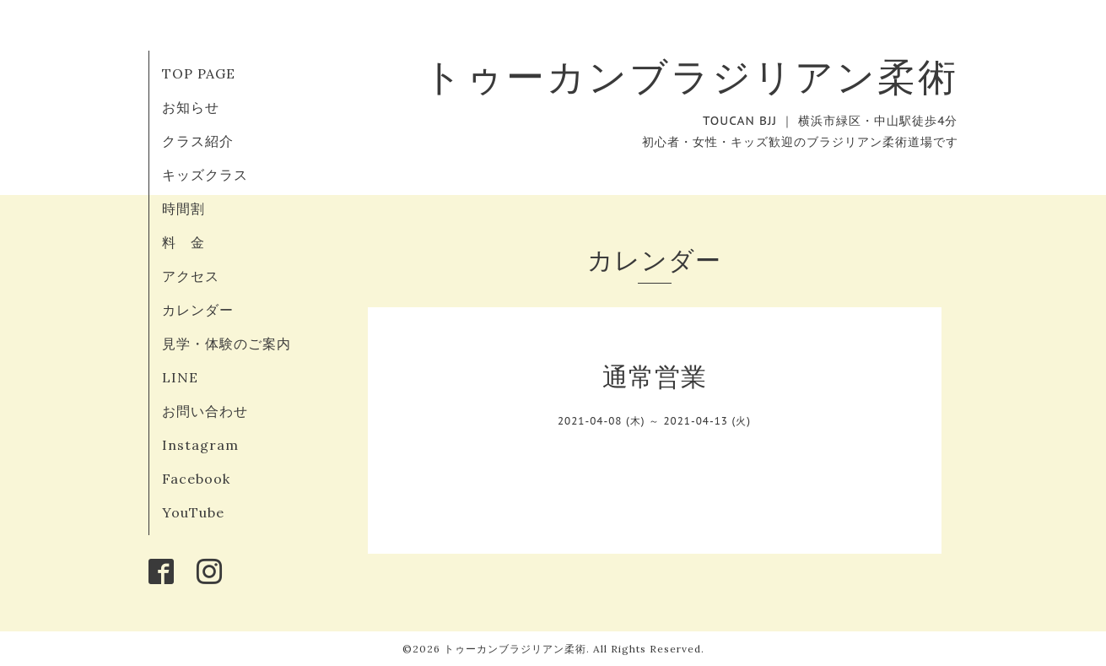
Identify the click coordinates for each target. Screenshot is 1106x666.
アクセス (190, 276)
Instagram (200, 444)
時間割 (183, 208)
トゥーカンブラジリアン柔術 (691, 76)
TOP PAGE (198, 73)
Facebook (196, 478)
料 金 (183, 242)
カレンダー (198, 309)
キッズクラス (205, 174)
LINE (180, 377)
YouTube (193, 512)
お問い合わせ (205, 411)
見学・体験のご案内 (226, 343)
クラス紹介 (198, 141)
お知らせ (190, 107)
